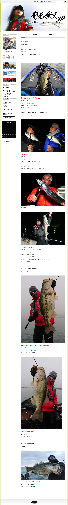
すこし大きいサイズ (40, 1)
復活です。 (35, 34)
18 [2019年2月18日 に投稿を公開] (2, 134)
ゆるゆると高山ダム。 (8, 113)
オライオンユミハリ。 (8, 102)
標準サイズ (39, 1)
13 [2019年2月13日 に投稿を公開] (6, 131)
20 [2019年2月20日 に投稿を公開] (6, 134)
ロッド (5, 88)
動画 (5, 96)
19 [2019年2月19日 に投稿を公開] (4, 134)
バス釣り (6, 87)
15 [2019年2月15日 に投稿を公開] (10, 131)
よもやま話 (6, 93)
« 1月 (4, 138)
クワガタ (6, 94)
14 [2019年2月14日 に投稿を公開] (8, 131)
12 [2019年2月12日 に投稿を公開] (4, 131)
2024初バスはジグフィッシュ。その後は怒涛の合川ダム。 (9, 118)
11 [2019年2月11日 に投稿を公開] (2, 131)
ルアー (5, 90)
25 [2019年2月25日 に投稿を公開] (2, 136)
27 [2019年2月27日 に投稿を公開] (6, 136)
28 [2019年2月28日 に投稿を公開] (8, 136)
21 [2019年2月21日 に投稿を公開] (8, 134)
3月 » (7, 138)
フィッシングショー (8, 91)
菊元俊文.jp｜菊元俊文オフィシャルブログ (34, 17)
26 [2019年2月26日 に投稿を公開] (4, 136)
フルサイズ (42, 1)
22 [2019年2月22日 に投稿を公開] (10, 134)
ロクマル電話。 (50, 34)
